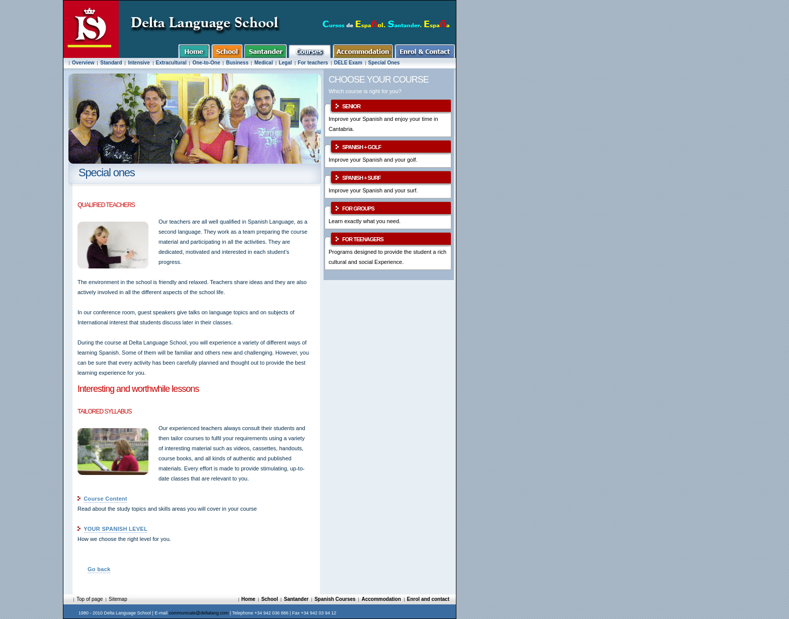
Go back (99, 569)
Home (249, 599)
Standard (111, 62)
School (269, 599)
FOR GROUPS (358, 208)
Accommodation (381, 599)
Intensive (138, 62)
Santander (296, 599)
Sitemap (118, 599)
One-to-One (206, 62)
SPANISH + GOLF (361, 147)
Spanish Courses (335, 599)
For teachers (313, 62)
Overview (83, 62)
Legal (285, 62)
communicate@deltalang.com (198, 612)
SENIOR (351, 106)
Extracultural (171, 62)
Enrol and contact (428, 599)
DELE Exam (348, 62)
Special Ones (384, 62)
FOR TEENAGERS (362, 239)
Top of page (89, 599)
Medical (263, 62)
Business (238, 62)
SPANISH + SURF (361, 178)
